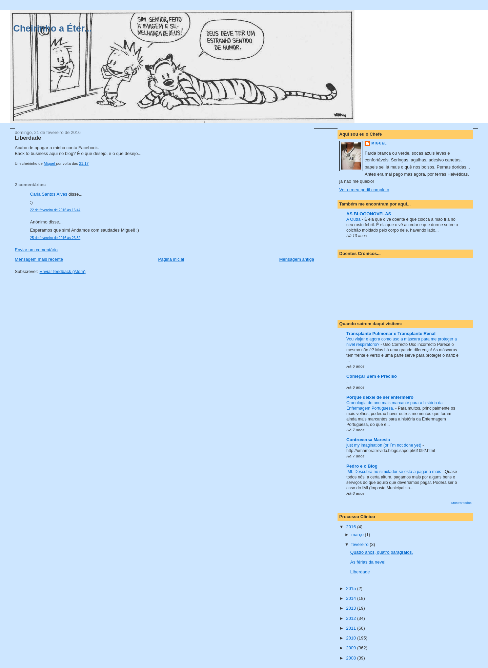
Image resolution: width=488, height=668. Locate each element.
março (358, 534)
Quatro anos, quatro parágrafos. (381, 552)
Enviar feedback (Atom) (63, 271)
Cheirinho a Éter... (52, 28)
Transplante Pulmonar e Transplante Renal (390, 333)
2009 (351, 647)
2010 (351, 638)
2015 (351, 588)
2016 (351, 526)
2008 (351, 658)
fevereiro (360, 544)
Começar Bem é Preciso (371, 376)
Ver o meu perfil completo (364, 189)
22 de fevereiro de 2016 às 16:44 (55, 210)
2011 (351, 628)
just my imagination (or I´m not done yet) (384, 445)
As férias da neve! (368, 562)
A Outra (354, 219)
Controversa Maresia (368, 439)
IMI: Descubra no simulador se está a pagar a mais (394, 471)
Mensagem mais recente (39, 259)
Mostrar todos (461, 503)
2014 (351, 598)
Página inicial (171, 259)
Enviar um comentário (36, 249)
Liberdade (360, 571)
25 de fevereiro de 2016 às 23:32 (55, 238)
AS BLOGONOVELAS (368, 213)
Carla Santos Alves (48, 194)
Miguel (379, 143)
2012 (351, 618)
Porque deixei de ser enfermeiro (379, 397)
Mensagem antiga (296, 259)
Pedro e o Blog (362, 466)
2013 (351, 608)
